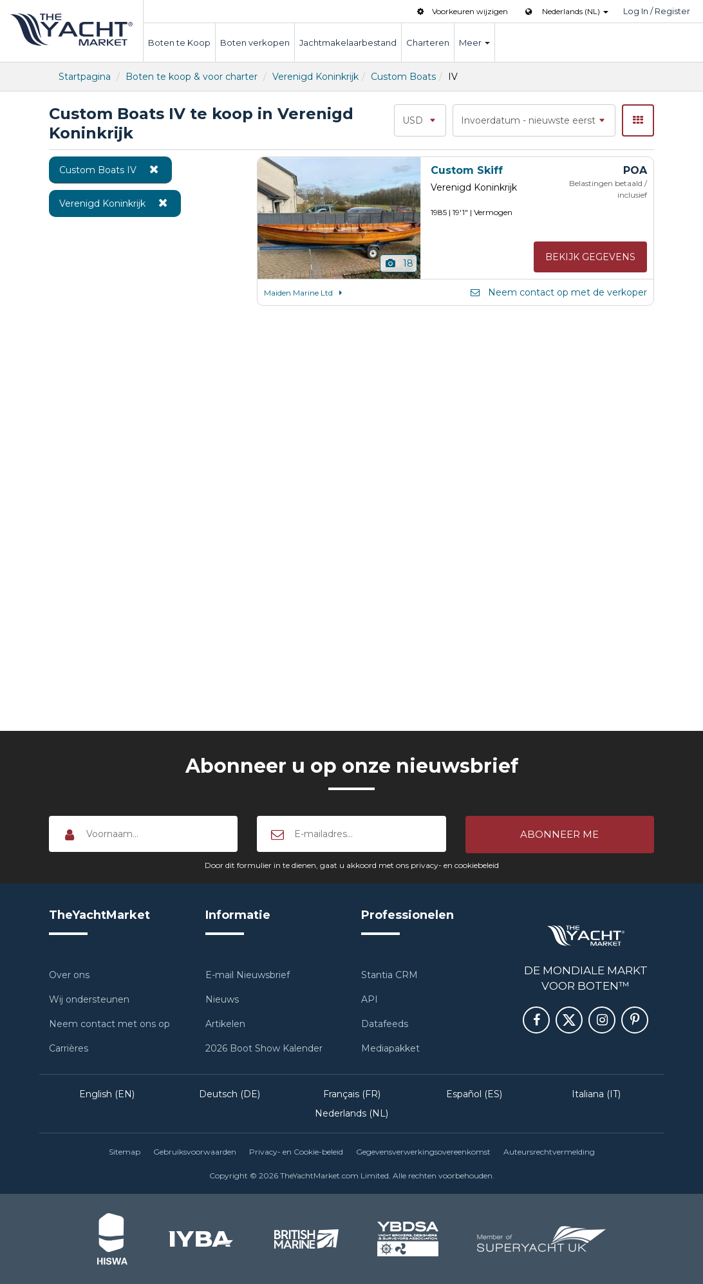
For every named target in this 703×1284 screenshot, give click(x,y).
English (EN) (107, 1094)
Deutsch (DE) (229, 1094)
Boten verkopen (255, 42)
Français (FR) (351, 1094)
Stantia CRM (389, 975)
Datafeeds (384, 1024)
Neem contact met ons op (109, 1024)
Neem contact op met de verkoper (558, 292)
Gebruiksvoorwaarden (194, 1152)
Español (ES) (474, 1094)
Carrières (68, 1048)
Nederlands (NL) (351, 1113)
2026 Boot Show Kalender (264, 1048)
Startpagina (85, 76)
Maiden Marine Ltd (305, 292)
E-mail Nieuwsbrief (247, 975)
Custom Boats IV (110, 169)
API (369, 999)
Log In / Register (656, 11)
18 (398, 263)
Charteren (427, 42)
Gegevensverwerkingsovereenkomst (423, 1152)
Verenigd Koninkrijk (315, 76)
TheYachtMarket (71, 29)
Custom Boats (403, 76)
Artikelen (225, 1024)
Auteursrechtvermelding (549, 1152)
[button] (559, 834)
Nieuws (222, 999)
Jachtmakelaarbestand (348, 42)
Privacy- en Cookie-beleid (296, 1152)
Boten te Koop (179, 42)
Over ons (69, 975)
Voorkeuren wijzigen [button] (461, 11)
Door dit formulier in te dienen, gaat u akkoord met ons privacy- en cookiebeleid (352, 865)
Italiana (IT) (596, 1094)
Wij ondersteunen (89, 999)
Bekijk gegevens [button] (590, 257)
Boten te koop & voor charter (192, 76)
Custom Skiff (467, 170)
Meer (474, 42)
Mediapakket (390, 1048)
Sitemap (124, 1152)
